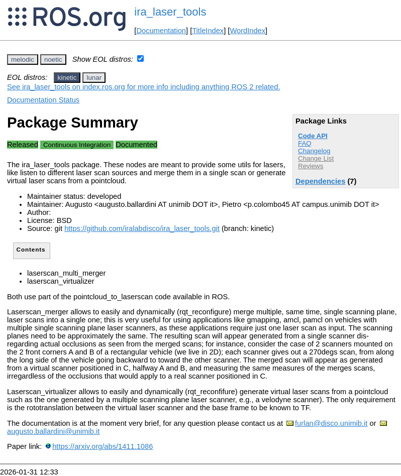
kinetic (67, 77)
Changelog (314, 151)
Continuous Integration (77, 145)
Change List (316, 158)
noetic (53, 59)
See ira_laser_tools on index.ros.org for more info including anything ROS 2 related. (143, 87)
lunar (94, 77)
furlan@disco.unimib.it (331, 423)
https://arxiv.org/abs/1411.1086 (102, 446)
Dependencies (320, 181)
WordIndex (247, 31)
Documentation (161, 31)
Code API (313, 136)
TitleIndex (208, 31)
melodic (22, 59)
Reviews (310, 166)
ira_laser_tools (170, 12)
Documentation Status (43, 100)
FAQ (305, 143)
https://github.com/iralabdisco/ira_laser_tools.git (142, 228)
